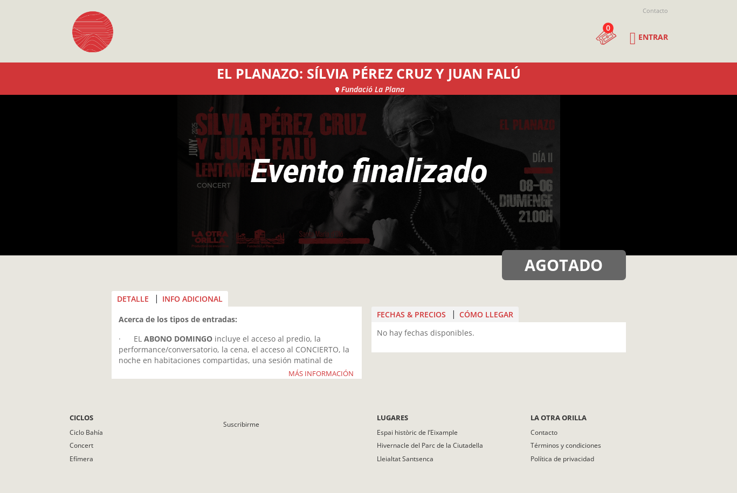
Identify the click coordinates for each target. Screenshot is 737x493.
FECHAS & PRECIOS (411, 314)
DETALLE (133, 299)
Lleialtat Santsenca (405, 458)
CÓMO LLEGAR (486, 314)
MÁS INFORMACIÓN (321, 374)
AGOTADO (564, 264)
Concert (81, 445)
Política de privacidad (562, 458)
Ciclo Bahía (86, 432)
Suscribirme (241, 424)
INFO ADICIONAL (192, 299)
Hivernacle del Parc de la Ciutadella (430, 445)
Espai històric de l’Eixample (417, 432)
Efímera (81, 458)
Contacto (655, 10)
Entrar (653, 37)
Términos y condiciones (566, 445)
